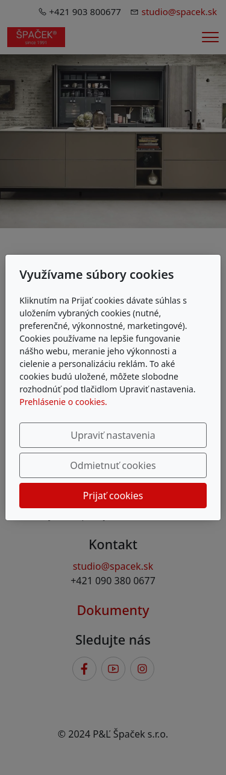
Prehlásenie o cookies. (63, 401)
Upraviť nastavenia (113, 435)
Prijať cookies (113, 495)
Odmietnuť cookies (112, 465)
